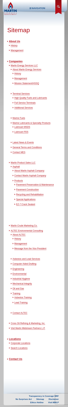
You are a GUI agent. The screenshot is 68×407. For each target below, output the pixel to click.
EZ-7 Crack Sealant (25, 204)
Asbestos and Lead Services (26, 259)
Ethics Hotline (37, 402)
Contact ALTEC (20, 313)
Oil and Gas (18, 288)
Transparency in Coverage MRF (44, 396)
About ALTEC (19, 234)
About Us (14, 41)
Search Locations (19, 348)
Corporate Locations (20, 343)
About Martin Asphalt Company (29, 170)
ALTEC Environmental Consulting (27, 230)
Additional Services (23, 107)
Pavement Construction (27, 189)
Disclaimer (54, 399)
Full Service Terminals (25, 103)
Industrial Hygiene (21, 278)
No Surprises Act (24, 399)
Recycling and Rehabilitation (30, 194)
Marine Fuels (19, 118)
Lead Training (21, 302)
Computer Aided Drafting (24, 264)
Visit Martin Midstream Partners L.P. (28, 328)
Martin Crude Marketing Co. (24, 225)
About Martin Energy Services (27, 69)
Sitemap (40, 399)
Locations (15, 338)
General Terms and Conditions (27, 147)
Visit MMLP (53, 402)
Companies (15, 61)
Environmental (19, 274)
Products (18, 180)
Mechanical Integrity (22, 283)
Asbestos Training (23, 297)
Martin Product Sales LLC (23, 162)
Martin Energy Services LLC (24, 65)
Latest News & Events (23, 142)
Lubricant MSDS (22, 127)
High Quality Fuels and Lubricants (30, 98)
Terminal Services (21, 93)
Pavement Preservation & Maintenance (35, 184)
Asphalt (16, 166)
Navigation (37, 8)
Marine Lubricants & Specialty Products (31, 123)
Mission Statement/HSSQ (26, 83)
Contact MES (19, 152)
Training (16, 293)
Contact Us (15, 359)
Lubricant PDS (21, 132)
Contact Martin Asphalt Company (30, 175)
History (14, 45)
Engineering (18, 269)
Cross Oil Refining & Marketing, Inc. (28, 323)
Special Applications (26, 199)
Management (17, 50)
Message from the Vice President (30, 248)
